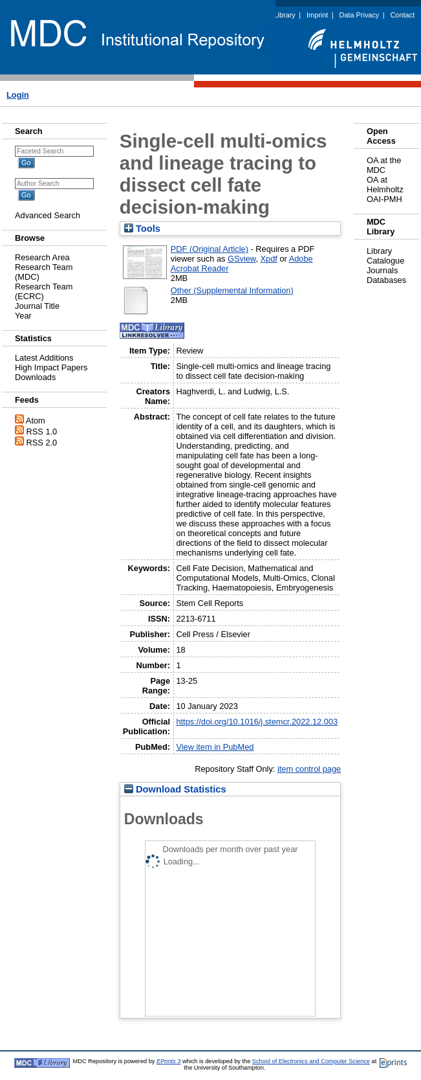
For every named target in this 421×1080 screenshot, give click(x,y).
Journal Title (37, 306)
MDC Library (276, 15)
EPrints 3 (168, 1061)
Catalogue (385, 260)
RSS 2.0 (42, 442)
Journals (382, 270)
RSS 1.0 (42, 431)
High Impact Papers (51, 367)
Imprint (317, 15)
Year (23, 316)
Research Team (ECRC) (43, 291)
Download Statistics (175, 789)
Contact (403, 15)
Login (17, 95)
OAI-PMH (384, 199)
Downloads (35, 377)
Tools (142, 228)
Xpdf (269, 259)
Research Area (42, 257)
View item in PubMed (215, 747)
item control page (309, 769)
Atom (35, 420)
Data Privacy (360, 15)
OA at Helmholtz (385, 184)
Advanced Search (47, 215)
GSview (241, 259)
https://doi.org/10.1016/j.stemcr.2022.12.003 (257, 721)
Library (379, 251)
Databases (386, 280)
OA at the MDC (384, 165)
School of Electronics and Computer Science (311, 1061)
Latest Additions (44, 358)
